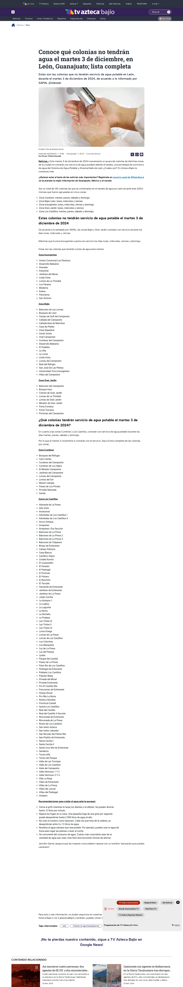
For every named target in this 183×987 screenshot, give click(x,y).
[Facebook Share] (141, 154)
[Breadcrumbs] (14, 25)
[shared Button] (137, 154)
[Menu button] (22, 12)
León (64, 926)
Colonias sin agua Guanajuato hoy (86, 926)
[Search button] (168, 12)
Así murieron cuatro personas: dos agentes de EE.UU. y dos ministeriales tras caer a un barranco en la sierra (64, 968)
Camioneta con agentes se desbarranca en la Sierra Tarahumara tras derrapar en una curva (147, 968)
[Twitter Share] (132, 154)
